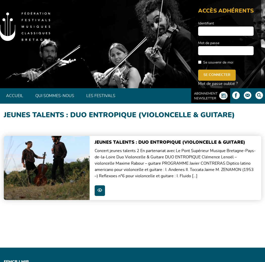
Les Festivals (100, 96)
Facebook (236, 95)
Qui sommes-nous (54, 96)
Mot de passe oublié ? (218, 84)
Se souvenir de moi (218, 62)
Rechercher (259, 95)
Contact (247, 95)
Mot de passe (208, 43)
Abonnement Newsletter (206, 96)
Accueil (14, 96)
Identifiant (206, 23)
